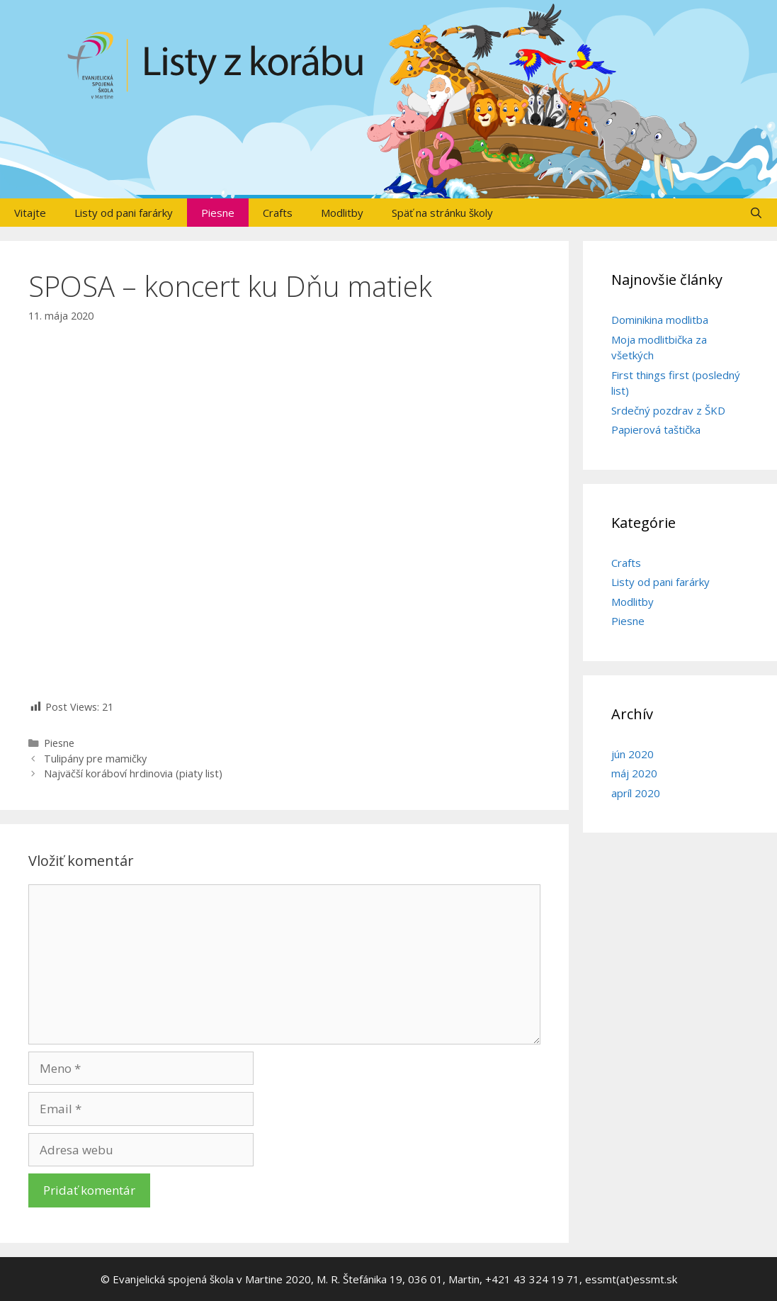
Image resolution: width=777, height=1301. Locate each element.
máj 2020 (634, 773)
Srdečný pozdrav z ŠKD (668, 410)
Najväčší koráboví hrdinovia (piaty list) (133, 773)
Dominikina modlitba (659, 319)
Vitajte (30, 212)
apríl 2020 (635, 793)
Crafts (278, 212)
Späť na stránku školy (442, 212)
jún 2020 (632, 754)
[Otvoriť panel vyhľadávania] (756, 212)
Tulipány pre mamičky (95, 758)
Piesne (217, 212)
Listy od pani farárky (123, 212)
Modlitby (342, 212)
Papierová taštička (656, 429)
